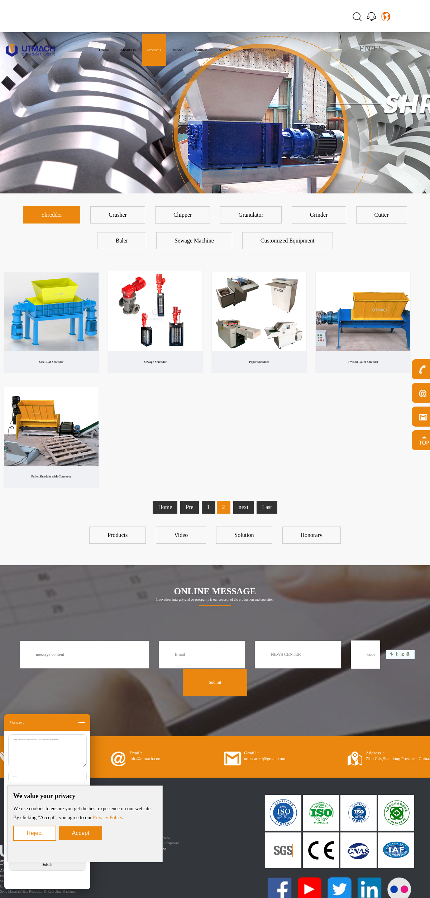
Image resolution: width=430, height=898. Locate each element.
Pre (189, 507)
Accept (81, 833)
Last (267, 507)
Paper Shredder (259, 362)
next (244, 507)
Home (165, 507)
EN (365, 48)
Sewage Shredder (155, 362)
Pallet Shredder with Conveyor (51, 476)
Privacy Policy (107, 817)
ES (378, 48)
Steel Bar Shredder (51, 362)
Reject (35, 833)
